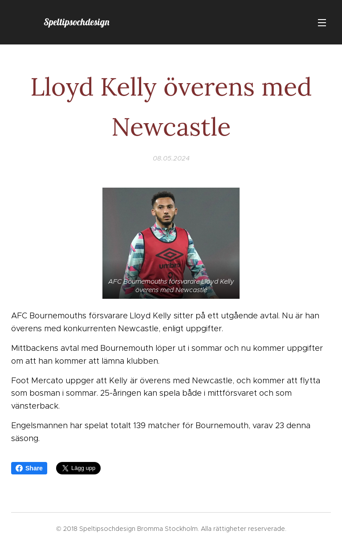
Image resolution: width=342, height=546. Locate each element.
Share (29, 468)
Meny (322, 22)
